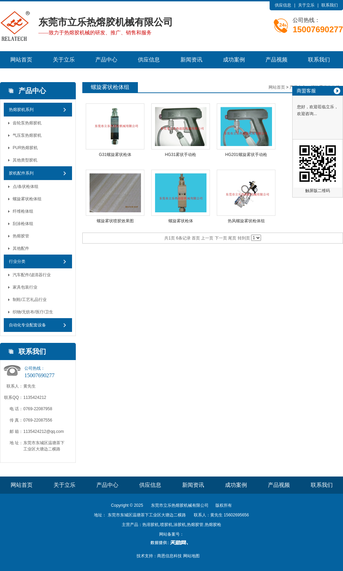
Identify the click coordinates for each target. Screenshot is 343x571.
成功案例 (234, 60)
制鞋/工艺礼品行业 (30, 299)
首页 (196, 238)
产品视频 (276, 60)
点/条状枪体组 (25, 186)
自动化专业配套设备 (27, 325)
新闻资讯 (191, 60)
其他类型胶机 (25, 160)
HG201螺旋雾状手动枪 (246, 154)
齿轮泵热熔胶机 (27, 123)
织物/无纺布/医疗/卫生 (33, 312)
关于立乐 (306, 5)
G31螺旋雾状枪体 (115, 154)
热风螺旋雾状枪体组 (246, 221)
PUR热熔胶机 (25, 147)
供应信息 (283, 5)
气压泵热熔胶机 (27, 135)
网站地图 (191, 555)
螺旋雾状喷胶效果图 (115, 221)
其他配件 (21, 248)
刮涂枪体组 (23, 223)
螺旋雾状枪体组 (27, 199)
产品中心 (106, 60)
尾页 (232, 238)
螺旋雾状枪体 (180, 221)
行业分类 (17, 261)
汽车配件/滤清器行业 (32, 274)
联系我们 (329, 5)
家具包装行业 (25, 287)
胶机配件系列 (21, 173)
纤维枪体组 (23, 211)
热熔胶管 (21, 236)
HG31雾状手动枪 (180, 154)
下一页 (221, 238)
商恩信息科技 (169, 555)
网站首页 (21, 60)
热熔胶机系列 (21, 109)
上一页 (207, 238)
